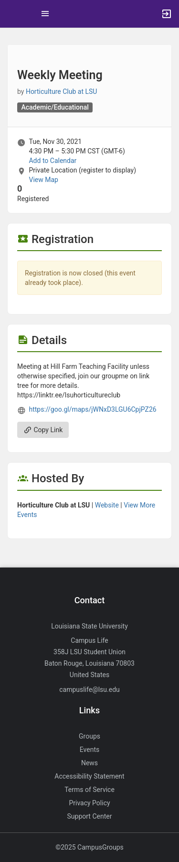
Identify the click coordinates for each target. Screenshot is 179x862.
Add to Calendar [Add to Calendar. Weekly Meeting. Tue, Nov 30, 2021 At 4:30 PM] (52, 160)
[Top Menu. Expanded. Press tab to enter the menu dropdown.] (45, 14)
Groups (89, 736)
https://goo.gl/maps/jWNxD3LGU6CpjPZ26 (92, 409)
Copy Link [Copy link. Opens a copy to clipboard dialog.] (43, 430)
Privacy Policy (89, 803)
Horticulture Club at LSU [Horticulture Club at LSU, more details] (61, 91)
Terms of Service (89, 789)
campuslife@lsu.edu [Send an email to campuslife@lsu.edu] (89, 689)
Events (89, 749)
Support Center (89, 816)
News (89, 763)
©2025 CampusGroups (89, 847)
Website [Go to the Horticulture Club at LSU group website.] (107, 505)
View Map (43, 179)
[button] (12, 14)
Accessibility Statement (89, 776)
